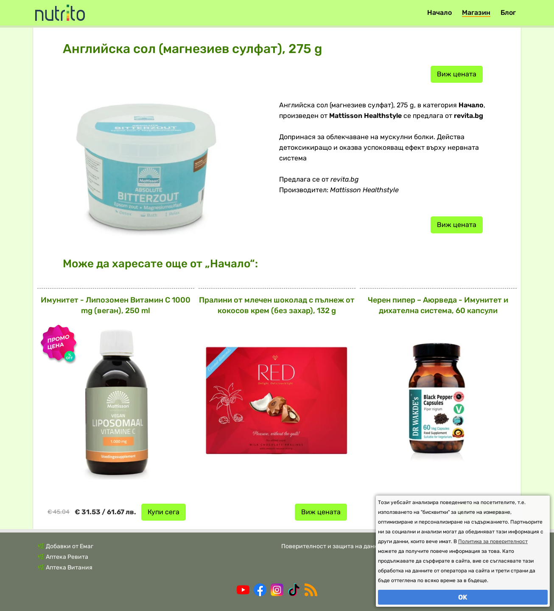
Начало (439, 12)
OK (462, 597)
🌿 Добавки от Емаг (65, 546)
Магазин (476, 12)
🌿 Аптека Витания (64, 567)
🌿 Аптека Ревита (62, 557)
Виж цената (456, 74)
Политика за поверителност (493, 541)
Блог (508, 12)
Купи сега (163, 512)
